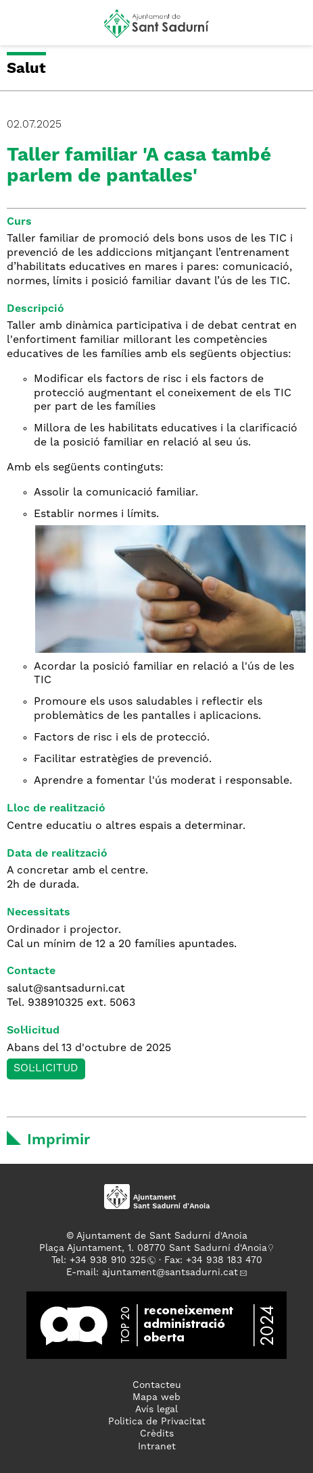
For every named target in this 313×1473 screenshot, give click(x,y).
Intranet (157, 1446)
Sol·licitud (46, 1068)
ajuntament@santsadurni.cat (170, 1272)
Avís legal (156, 1409)
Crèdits (157, 1434)
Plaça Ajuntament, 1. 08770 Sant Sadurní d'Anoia (153, 1248)
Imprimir (58, 1140)
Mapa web (156, 1397)
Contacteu (157, 1385)
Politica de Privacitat (157, 1421)
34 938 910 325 (110, 1260)
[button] (22, 28)
